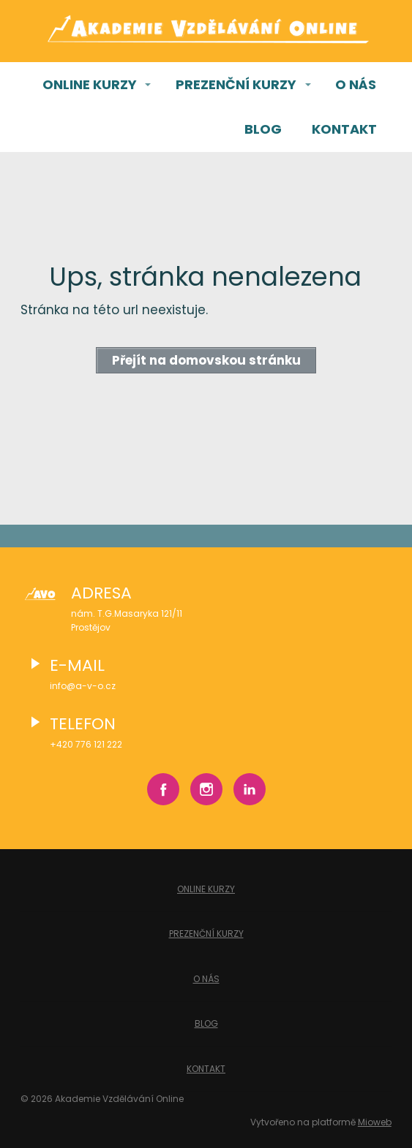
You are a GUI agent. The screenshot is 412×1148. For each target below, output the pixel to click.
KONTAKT (344, 129)
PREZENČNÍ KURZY (236, 84)
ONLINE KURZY (89, 84)
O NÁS (355, 84)
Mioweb (375, 1122)
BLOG (263, 129)
